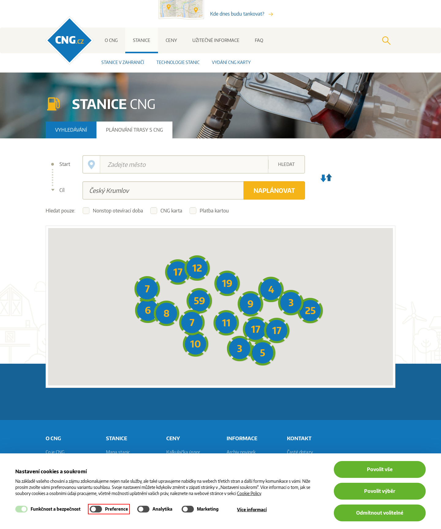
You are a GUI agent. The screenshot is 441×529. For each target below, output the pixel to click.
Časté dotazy (300, 452)
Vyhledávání (71, 130)
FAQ (259, 40)
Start (64, 164)
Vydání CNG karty (231, 62)
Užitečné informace (215, 40)
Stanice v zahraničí (122, 62)
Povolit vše (380, 469)
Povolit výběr (379, 491)
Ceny (171, 40)
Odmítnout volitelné (379, 513)
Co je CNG (55, 452)
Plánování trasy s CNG (134, 130)
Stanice (141, 40)
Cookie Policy (249, 493)
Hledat (286, 164)
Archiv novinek (241, 452)
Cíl (62, 190)
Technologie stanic (178, 62)
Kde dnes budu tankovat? (241, 14)
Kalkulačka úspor (183, 452)
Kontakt (299, 438)
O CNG (111, 40)
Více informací (252, 509)
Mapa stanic (118, 452)
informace (242, 438)
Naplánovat (274, 190)
